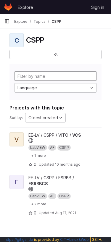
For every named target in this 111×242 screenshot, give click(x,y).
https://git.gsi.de (19, 239)
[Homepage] (8, 7)
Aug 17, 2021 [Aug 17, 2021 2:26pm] (65, 213)
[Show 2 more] (38, 203)
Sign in (97, 7)
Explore (25, 7)
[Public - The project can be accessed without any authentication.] (30, 140)
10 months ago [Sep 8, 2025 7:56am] (68, 164)
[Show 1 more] (38, 155)
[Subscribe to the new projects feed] (55, 54)
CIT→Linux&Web (74, 239)
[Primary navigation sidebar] (7, 21)
